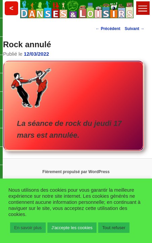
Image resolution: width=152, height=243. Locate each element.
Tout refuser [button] (113, 227)
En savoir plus (28, 227)
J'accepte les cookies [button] (71, 227)
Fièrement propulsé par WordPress (76, 171)
